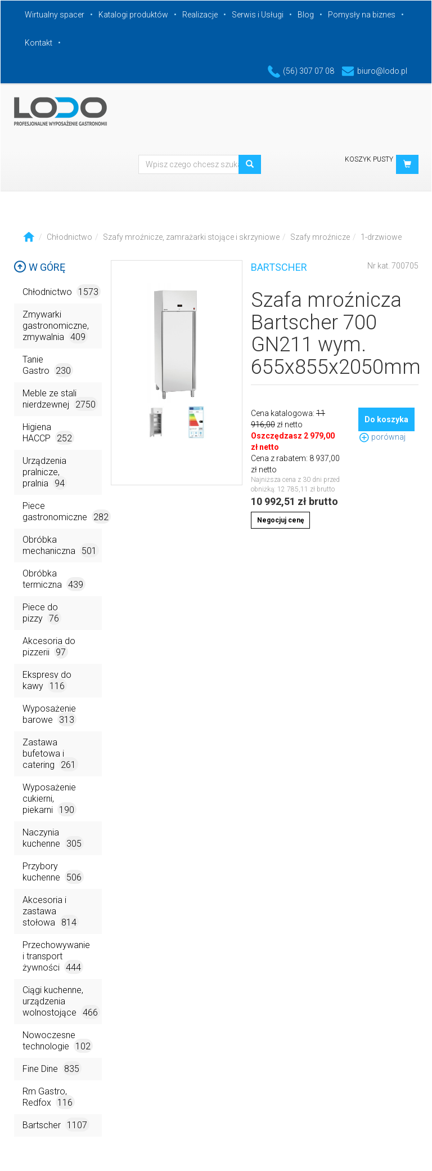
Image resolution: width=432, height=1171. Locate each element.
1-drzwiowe (381, 237)
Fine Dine (52, 1068)
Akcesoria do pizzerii (48, 647)
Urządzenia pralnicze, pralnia (44, 472)
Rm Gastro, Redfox (48, 1097)
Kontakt (38, 42)
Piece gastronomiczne (62, 512)
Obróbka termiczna (54, 579)
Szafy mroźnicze (320, 237)
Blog (306, 14)
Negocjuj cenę (280, 520)
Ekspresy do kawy (46, 680)
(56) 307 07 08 (301, 70)
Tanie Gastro (47, 365)
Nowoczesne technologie (57, 1041)
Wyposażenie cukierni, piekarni (49, 799)
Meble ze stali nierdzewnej (60, 399)
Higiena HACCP (48, 433)
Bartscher (55, 1125)
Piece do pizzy (41, 613)
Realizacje (200, 14)
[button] (407, 164)
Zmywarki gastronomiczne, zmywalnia (55, 326)
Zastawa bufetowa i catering (50, 754)
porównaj (382, 436)
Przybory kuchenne (53, 872)
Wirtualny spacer (54, 14)
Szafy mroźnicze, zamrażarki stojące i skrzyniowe (191, 237)
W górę (39, 267)
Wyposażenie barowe (49, 714)
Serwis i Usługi (258, 14)
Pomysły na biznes (361, 14)
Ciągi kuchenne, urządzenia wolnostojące (61, 1002)
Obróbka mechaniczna (60, 545)
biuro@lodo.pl (374, 70)
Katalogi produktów (133, 14)
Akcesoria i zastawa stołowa (50, 912)
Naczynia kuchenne (53, 838)
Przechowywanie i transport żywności (56, 957)
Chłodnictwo (69, 237)
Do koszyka (386, 419)
